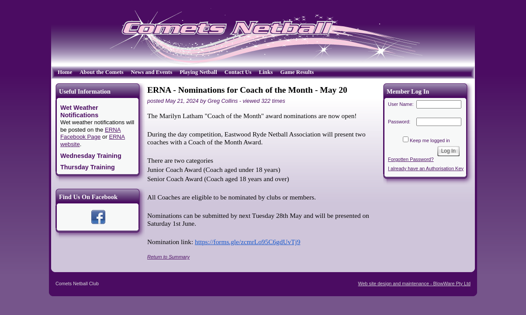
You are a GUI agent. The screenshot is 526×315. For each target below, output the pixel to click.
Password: (399, 121)
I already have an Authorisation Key (426, 168)
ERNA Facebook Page (90, 133)
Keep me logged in (430, 140)
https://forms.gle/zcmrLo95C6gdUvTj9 (247, 241)
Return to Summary (168, 256)
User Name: (401, 104)
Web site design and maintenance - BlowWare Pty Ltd (414, 283)
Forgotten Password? (411, 159)
